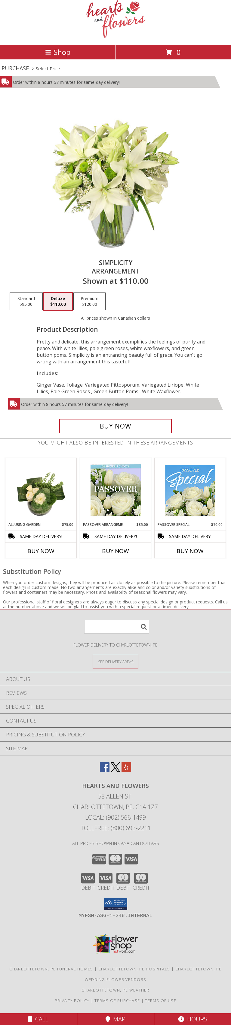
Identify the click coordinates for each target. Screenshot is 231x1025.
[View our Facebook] (104, 770)
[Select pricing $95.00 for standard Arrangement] (26, 301)
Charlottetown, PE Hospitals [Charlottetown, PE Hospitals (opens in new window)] (134, 969)
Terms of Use (160, 1000)
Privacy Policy (72, 1000)
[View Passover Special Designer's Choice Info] (190, 490)
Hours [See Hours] (192, 1019)
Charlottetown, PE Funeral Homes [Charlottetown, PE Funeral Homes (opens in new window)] (51, 969)
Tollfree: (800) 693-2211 (116, 828)
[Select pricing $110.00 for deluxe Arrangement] (58, 301)
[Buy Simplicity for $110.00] (115, 426)
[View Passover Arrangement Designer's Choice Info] (116, 490)
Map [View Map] (115, 1019)
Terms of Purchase (117, 1000)
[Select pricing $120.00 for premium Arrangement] (89, 301)
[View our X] (115, 770)
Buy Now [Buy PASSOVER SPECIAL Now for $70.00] (190, 551)
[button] (115, 904)
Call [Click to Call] (38, 1019)
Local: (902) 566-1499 (115, 817)
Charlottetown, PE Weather (115, 990)
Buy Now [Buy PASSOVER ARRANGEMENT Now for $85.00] (115, 551)
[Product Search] (116, 627)
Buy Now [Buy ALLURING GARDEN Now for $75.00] (40, 551)
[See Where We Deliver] (115, 661)
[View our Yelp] (126, 770)
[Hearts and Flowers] (115, 36)
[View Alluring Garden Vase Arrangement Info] (41, 490)
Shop (57, 52)
